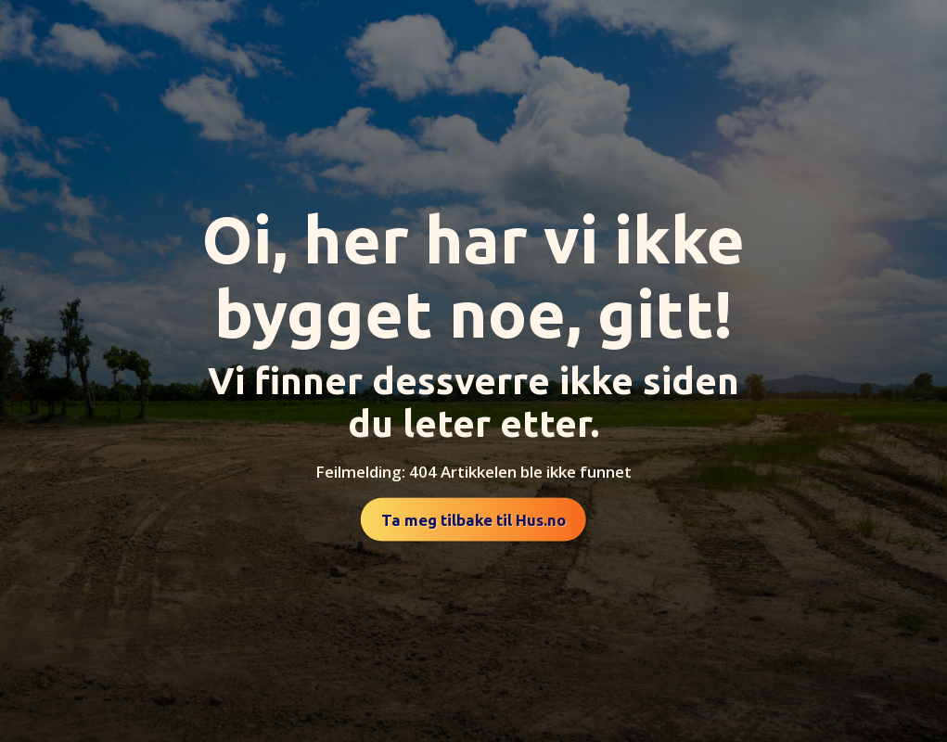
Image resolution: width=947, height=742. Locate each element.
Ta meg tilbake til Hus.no (473, 520)
